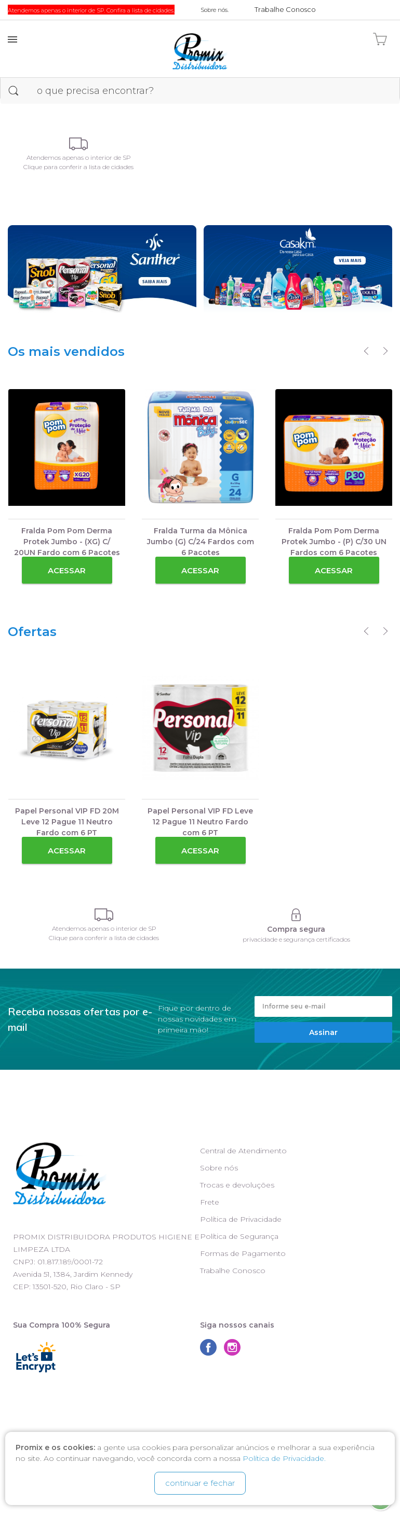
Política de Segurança (239, 1236)
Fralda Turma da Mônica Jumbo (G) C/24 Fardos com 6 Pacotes (200, 541)
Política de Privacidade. (284, 1458)
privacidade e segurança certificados (296, 939)
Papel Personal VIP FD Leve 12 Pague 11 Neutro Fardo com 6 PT (200, 821)
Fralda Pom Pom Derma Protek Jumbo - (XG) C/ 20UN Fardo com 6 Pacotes (67, 541)
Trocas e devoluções (237, 1185)
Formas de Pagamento (243, 1253)
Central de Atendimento (243, 1150)
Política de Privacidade (241, 1219)
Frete (209, 1202)
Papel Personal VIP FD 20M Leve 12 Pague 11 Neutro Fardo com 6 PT (67, 821)
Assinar (323, 1032)
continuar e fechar (200, 1483)
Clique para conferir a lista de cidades (78, 167)
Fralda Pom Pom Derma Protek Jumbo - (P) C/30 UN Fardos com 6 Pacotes (334, 541)
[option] (67, 488)
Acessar (67, 570)
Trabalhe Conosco (232, 1270)
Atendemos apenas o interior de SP (78, 157)
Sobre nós (219, 1167)
